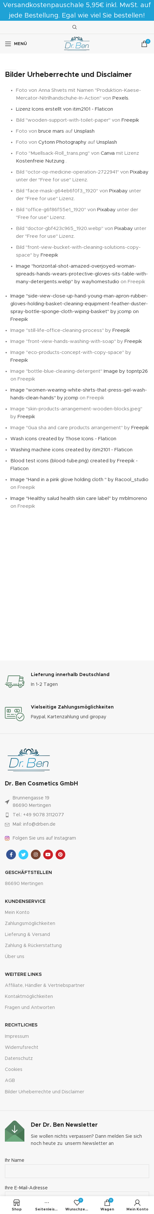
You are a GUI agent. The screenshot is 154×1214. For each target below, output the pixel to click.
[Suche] (73, 27)
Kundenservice (25, 901)
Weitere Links (23, 974)
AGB (10, 1080)
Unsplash (84, 131)
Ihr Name (77, 1165)
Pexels (120, 98)
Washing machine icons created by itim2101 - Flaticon (71, 449)
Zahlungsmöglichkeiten (30, 923)
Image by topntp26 (126, 371)
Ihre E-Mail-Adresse (77, 1193)
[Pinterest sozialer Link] (60, 854)
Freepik (130, 120)
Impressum (17, 1036)
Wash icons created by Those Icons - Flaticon (63, 438)
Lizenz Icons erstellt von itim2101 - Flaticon (64, 109)
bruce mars (51, 131)
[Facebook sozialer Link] (11, 854)
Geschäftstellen (28, 872)
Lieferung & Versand (27, 934)
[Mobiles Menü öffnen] (16, 43)
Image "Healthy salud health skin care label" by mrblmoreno (78, 498)
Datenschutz (19, 1058)
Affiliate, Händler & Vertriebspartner (44, 985)
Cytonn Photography (62, 142)
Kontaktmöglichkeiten (29, 996)
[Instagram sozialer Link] (36, 854)
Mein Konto (17, 912)
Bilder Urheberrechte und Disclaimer (44, 1092)
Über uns (14, 956)
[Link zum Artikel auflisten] (77, 815)
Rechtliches (21, 1025)
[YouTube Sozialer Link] (48, 854)
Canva (108, 153)
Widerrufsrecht (21, 1047)
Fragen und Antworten (30, 1007)
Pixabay (139, 172)
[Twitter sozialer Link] (23, 854)
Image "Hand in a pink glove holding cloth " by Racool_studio (79, 479)
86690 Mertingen (24, 883)
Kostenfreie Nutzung (41, 161)
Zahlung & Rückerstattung (33, 945)
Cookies (13, 1069)
